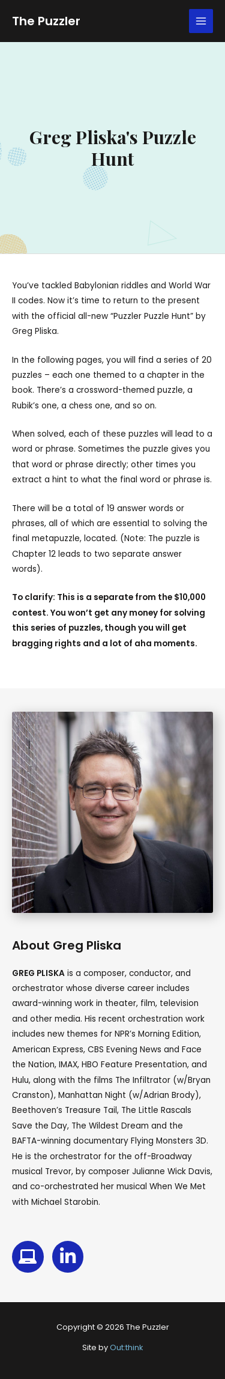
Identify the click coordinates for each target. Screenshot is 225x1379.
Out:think (126, 1347)
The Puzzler (46, 21)
